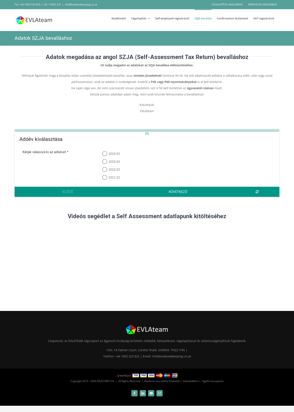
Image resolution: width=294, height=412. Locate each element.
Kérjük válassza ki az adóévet (45, 152)
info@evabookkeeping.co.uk (81, 4)
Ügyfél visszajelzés (213, 381)
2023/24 (113, 161)
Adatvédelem (191, 381)
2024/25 (113, 153)
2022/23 (113, 169)
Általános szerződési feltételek (162, 381)
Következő (178, 192)
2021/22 (113, 177)
